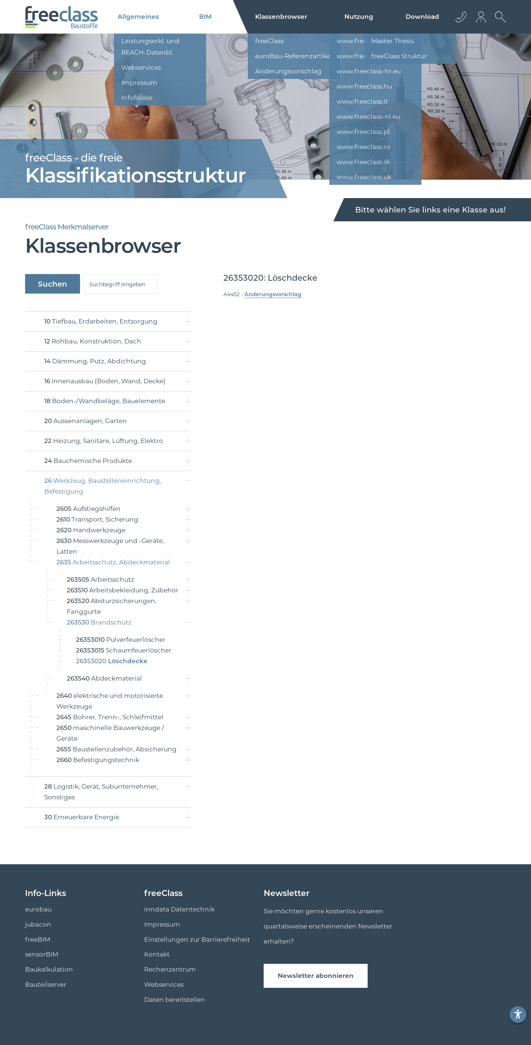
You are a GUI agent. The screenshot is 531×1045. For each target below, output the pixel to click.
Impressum (162, 924)
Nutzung (358, 16)
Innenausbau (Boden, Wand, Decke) (105, 381)
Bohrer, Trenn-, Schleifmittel (109, 717)
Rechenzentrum (170, 969)
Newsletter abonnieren (316, 975)
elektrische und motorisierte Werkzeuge (109, 701)
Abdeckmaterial (104, 678)
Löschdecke (112, 661)
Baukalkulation (49, 969)
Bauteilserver (45, 984)
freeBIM (37, 939)
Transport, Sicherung (97, 519)
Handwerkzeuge (90, 530)
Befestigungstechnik (97, 760)
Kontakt (157, 954)
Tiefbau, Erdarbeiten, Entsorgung (100, 321)
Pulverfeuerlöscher (121, 639)
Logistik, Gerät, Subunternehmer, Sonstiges (101, 792)
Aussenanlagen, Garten (85, 421)
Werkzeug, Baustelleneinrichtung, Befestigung (102, 486)
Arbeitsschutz (100, 579)
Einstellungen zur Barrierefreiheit (197, 939)
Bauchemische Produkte (88, 460)
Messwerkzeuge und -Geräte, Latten (110, 546)
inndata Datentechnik (179, 909)
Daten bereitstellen (174, 999)
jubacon (38, 924)
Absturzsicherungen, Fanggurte (112, 606)
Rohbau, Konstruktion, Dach (92, 341)
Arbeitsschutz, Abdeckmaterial (113, 562)
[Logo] (61, 17)
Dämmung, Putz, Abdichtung (95, 361)
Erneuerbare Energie (81, 817)
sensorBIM (41, 954)
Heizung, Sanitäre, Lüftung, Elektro (103, 440)
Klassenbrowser (281, 16)
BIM (205, 16)
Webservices (164, 984)
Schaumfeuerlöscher (123, 650)
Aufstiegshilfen (88, 508)
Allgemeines (138, 16)
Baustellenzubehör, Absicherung (116, 749)
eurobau (38, 909)
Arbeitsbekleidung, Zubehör (122, 590)
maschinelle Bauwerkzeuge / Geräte (110, 733)
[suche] (120, 284)
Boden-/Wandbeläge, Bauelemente (104, 401)
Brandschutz (99, 622)
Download (422, 16)
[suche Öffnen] (498, 22)
